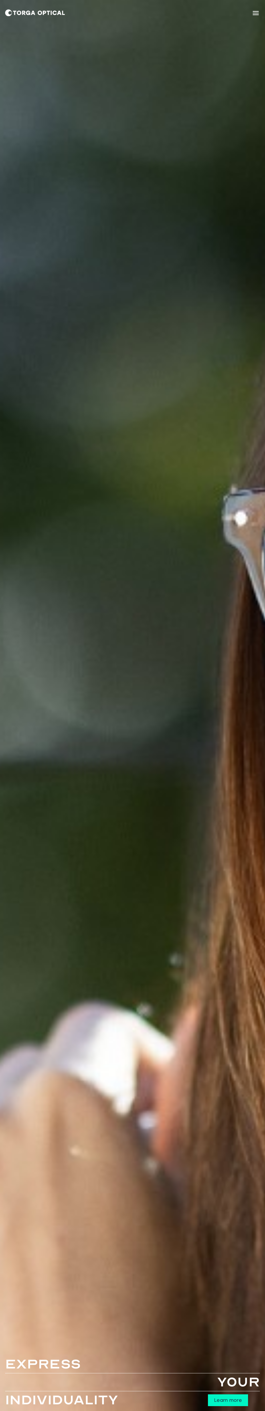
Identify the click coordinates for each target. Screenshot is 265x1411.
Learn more (228, 1400)
